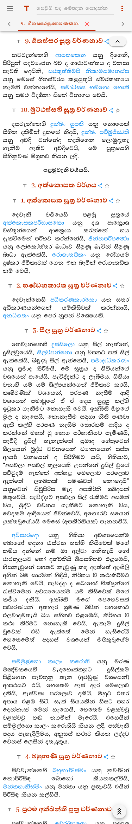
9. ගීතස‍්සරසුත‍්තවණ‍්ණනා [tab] (67, 24)
